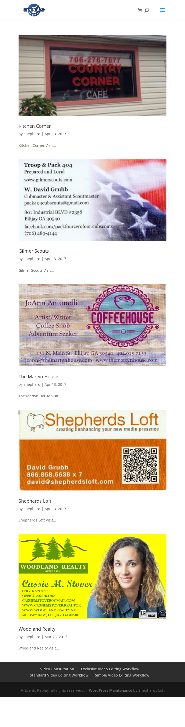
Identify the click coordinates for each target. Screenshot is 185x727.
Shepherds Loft (35, 501)
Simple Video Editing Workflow (122, 675)
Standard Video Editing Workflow (59, 675)
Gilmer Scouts (34, 251)
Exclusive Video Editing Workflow (110, 668)
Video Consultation (57, 668)
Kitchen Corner (35, 126)
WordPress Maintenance (110, 690)
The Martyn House (38, 376)
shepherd (32, 133)
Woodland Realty (37, 629)
